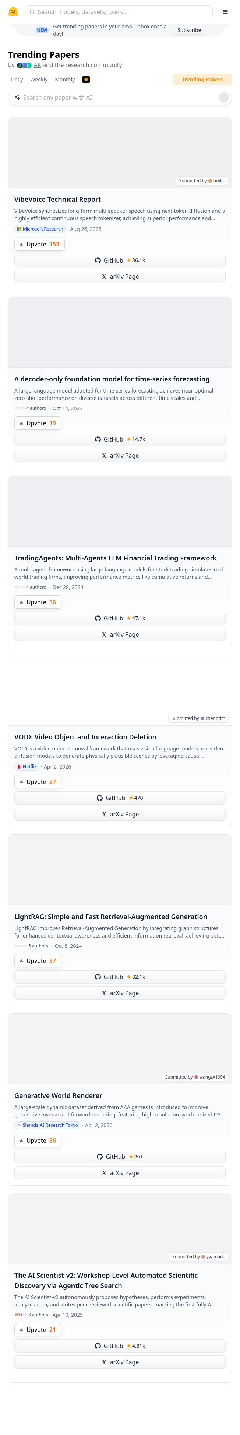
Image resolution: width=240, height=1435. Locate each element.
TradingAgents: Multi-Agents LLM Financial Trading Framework (115, 557)
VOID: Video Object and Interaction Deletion (85, 736)
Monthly (65, 79)
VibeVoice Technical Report (57, 199)
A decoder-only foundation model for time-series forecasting (112, 378)
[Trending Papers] (86, 79)
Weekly (38, 79)
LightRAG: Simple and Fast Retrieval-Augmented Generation (110, 916)
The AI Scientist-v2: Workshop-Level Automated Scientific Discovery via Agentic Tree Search (106, 1280)
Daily (17, 79)
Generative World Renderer (58, 1095)
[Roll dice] (224, 97)
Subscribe (189, 30)
